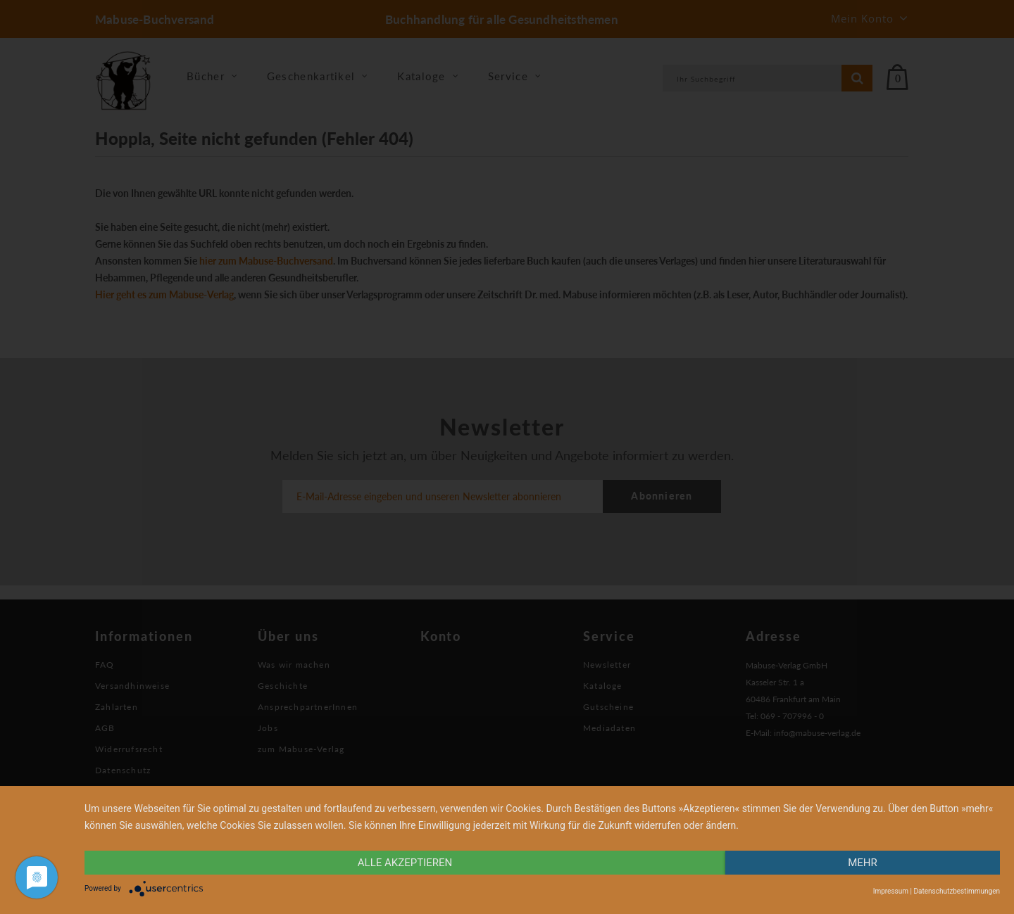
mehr (862, 862)
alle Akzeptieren (405, 862)
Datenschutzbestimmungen (956, 891)
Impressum (890, 891)
